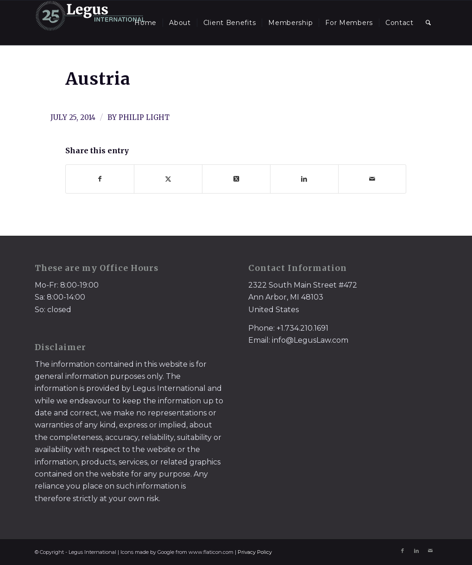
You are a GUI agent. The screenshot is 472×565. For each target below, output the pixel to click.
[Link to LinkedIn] (416, 551)
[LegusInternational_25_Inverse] (90, 22)
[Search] (428, 22)
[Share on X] (168, 179)
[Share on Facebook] (100, 179)
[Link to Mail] (430, 551)
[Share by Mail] (372, 179)
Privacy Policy (255, 552)
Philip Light (144, 117)
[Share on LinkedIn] (304, 179)
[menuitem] (145, 22)
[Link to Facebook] (402, 551)
